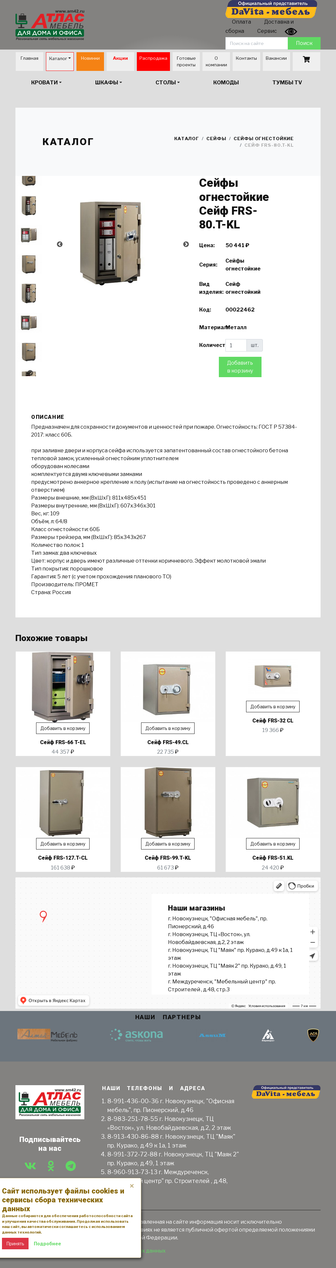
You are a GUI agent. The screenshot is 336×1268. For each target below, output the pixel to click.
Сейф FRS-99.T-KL (168, 858)
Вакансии (276, 58)
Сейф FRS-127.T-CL (63, 858)
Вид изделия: (209, 288)
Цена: (207, 245)
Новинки (90, 58)
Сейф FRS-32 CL (272, 721)
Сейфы (216, 138)
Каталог (58, 58)
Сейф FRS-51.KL (272, 858)
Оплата (241, 22)
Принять (15, 1243)
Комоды (226, 82)
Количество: (209, 345)
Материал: (209, 327)
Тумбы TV (287, 82)
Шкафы (106, 82)
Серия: (208, 265)
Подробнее (47, 1243)
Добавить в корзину (240, 367)
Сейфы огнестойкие (264, 138)
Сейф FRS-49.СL (168, 742)
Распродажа (153, 58)
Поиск (304, 43)
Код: (205, 310)
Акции (120, 58)
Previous (30, 179)
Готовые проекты (186, 61)
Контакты (246, 58)
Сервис (267, 31)
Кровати (44, 82)
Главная (29, 58)
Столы (166, 82)
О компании (216, 61)
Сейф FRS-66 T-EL (63, 742)
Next (30, 373)
